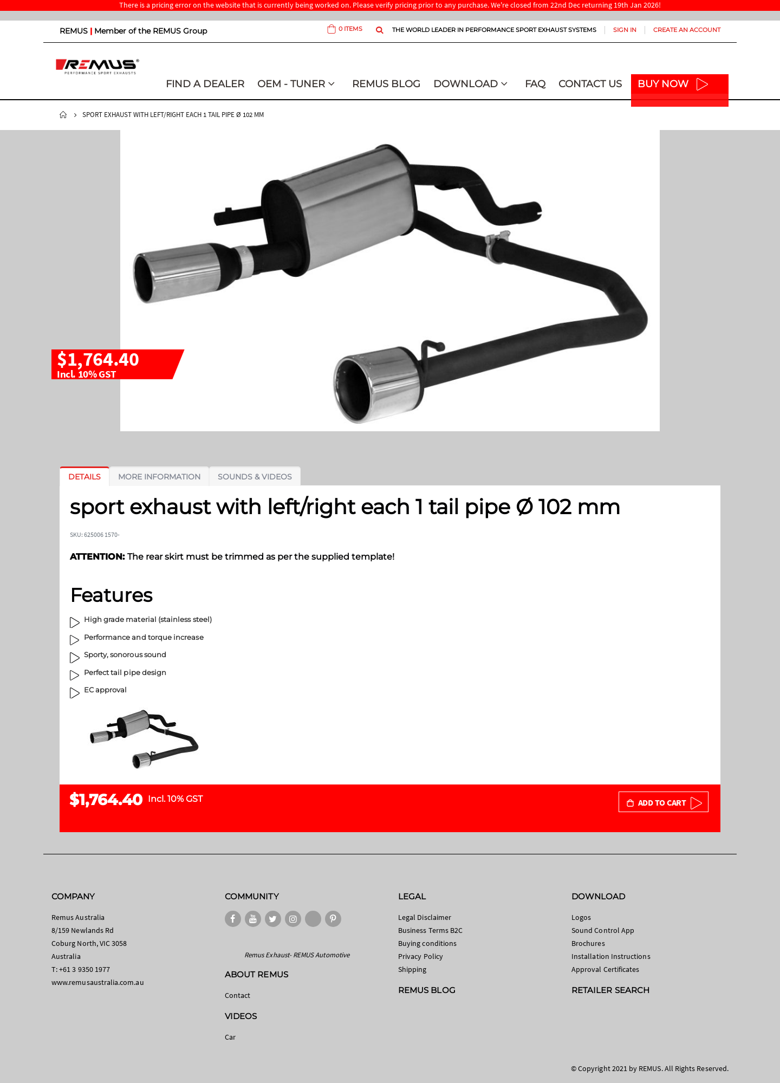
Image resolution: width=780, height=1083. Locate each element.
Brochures (588, 943)
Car (230, 1037)
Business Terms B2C (430, 930)
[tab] (84, 476)
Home (63, 115)
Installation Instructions (611, 956)
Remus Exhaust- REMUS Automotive (296, 954)
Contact (237, 995)
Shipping (412, 969)
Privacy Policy (420, 956)
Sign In (624, 30)
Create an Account (686, 30)
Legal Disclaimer (424, 917)
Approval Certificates (605, 969)
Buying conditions (427, 943)
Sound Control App (602, 930)
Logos (581, 917)
